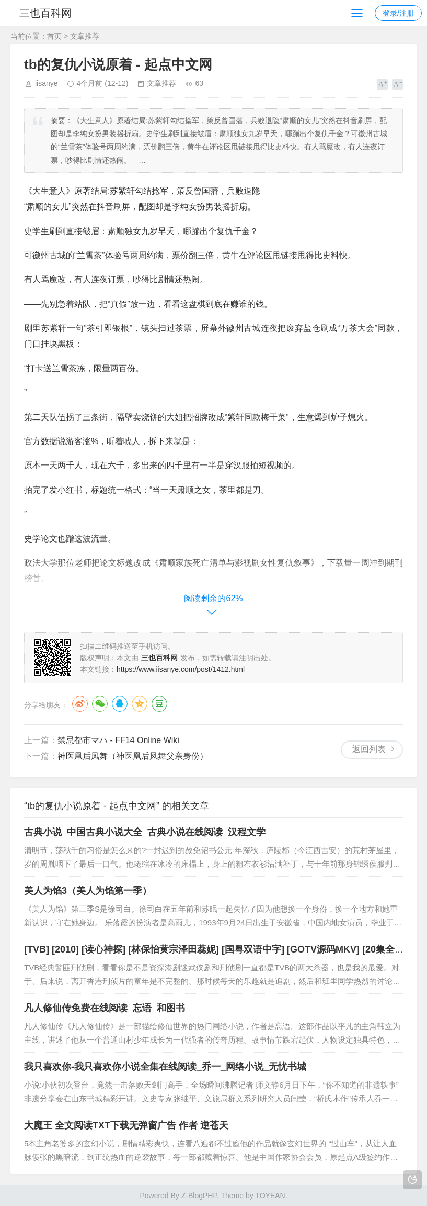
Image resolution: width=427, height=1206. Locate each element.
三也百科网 (46, 13)
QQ (120, 704)
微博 (80, 704)
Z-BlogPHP (199, 1195)
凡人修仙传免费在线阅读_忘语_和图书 (104, 1008)
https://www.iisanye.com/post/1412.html (181, 669)
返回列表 (369, 749)
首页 (54, 36)
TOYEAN (270, 1195)
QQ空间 (139, 704)
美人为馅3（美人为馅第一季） (88, 891)
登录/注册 (398, 13)
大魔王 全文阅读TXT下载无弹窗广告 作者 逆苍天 (126, 1125)
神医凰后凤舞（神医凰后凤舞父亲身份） (132, 755)
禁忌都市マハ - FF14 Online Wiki (118, 740)
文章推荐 (84, 36)
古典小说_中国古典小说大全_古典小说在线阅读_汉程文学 (145, 832)
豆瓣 (159, 704)
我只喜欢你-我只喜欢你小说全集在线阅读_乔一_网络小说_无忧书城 (165, 1066)
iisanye (46, 83)
